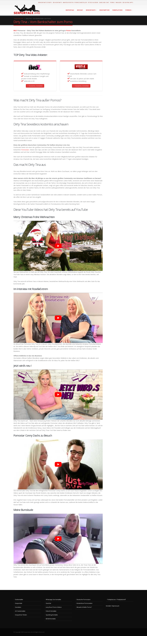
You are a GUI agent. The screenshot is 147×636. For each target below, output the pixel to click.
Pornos (128, 10)
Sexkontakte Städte (45, 2)
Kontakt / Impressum (112, 606)
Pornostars (25, 150)
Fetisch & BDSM (93, 2)
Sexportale (70, 10)
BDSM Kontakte (51, 619)
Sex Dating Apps (127, 2)
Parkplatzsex (117, 10)
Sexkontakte (90, 10)
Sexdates (18, 607)
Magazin (118, 2)
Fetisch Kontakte (51, 611)
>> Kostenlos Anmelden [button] (35, 86)
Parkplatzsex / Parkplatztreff (116, 599)
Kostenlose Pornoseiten (84, 603)
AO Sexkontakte (20, 611)
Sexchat (80, 10)
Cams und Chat (104, 2)
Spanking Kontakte (52, 615)
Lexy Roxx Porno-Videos (54, 607)
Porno (112, 2)
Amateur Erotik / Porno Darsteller (75, 2)
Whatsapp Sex (104, 10)
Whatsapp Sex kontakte (53, 599)
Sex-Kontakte (57, 2)
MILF (15, 31)
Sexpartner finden (21, 615)
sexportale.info (18, 18)
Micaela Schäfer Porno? (84, 607)
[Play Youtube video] (58, 246)
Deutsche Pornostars (83, 599)
